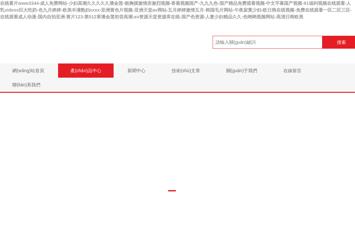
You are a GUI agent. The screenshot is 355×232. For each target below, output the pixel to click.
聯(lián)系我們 (26, 84)
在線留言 (292, 70)
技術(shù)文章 (186, 70)
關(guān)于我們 (241, 70)
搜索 (341, 42)
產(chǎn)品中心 (85, 70)
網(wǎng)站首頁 (28, 70)
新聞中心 (136, 70)
